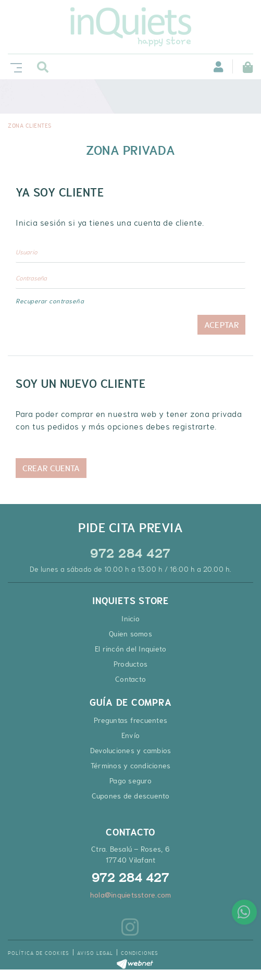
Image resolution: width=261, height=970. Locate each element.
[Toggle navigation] (14, 66)
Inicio (130, 618)
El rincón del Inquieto (131, 649)
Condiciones (139, 953)
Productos (130, 664)
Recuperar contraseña (50, 301)
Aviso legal (95, 953)
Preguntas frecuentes (130, 720)
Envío (130, 735)
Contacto (130, 679)
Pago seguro (130, 781)
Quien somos (130, 634)
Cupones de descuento (131, 796)
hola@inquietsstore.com (130, 895)
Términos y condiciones (131, 765)
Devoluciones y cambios (130, 750)
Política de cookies (38, 953)
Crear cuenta (51, 468)
